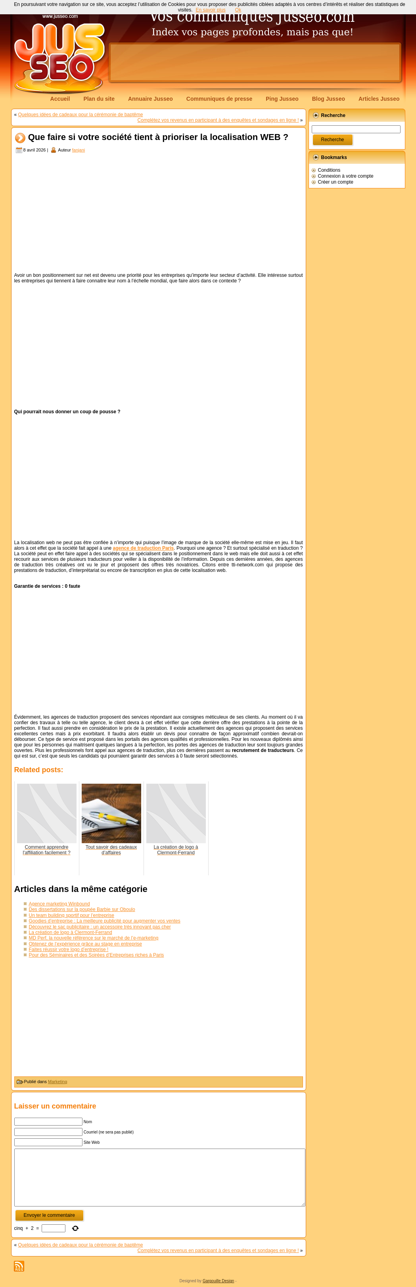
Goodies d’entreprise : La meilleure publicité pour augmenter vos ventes (104, 921)
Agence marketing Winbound (59, 904)
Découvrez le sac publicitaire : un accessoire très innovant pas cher (100, 927)
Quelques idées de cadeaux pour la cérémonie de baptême (80, 114)
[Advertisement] (255, 62)
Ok (238, 10)
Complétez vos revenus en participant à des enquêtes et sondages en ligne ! (218, 120)
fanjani (78, 150)
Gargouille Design (218, 1281)
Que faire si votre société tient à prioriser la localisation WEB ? (158, 137)
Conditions (329, 170)
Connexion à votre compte (346, 176)
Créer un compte (335, 182)
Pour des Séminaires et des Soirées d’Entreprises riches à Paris (96, 955)
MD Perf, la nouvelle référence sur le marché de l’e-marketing (94, 938)
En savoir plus (210, 10)
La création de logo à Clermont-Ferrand (70, 932)
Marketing (57, 1081)
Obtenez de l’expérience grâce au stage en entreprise (85, 944)
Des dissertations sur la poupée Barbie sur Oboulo (82, 909)
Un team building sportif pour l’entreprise (71, 915)
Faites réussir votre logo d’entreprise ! (69, 949)
